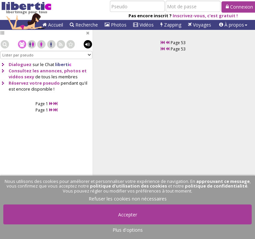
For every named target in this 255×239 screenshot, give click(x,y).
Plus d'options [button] (128, 230)
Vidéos (143, 25)
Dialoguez (20, 64)
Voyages (199, 25)
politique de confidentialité (216, 186)
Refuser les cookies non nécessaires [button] (128, 199)
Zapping (170, 25)
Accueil (52, 25)
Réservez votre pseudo (34, 83)
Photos (116, 25)
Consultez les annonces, (36, 71)
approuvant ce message (223, 181)
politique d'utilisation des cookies (128, 186)
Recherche (84, 25)
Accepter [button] (127, 214)
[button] (233, 25)
